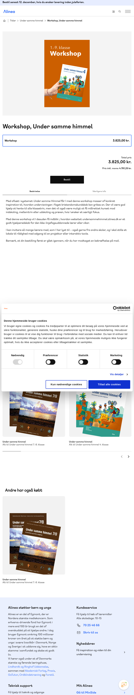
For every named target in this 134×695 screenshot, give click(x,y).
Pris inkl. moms (110, 168)
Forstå (50, 594)
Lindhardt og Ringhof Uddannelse (28, 586)
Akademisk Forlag (35, 590)
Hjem (4, 21)
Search (120, 11)
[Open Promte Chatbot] (123, 685)
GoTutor (13, 594)
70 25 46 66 (91, 545)
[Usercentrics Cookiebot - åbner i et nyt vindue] (115, 308)
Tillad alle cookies (109, 384)
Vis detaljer (117, 374)
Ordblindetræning (30, 594)
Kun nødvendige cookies (66, 384)
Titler (13, 20)
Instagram (81, 663)
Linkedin (105, 663)
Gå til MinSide (86, 612)
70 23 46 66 (23, 623)
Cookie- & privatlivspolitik (35, 685)
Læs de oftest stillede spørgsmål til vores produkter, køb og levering (29, 649)
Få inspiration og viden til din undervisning (94, 571)
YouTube (97, 663)
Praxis (51, 590)
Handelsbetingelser (59, 685)
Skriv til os (90, 552)
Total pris (126, 157)
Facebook (89, 663)
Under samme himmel (31, 20)
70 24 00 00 (91, 643)
